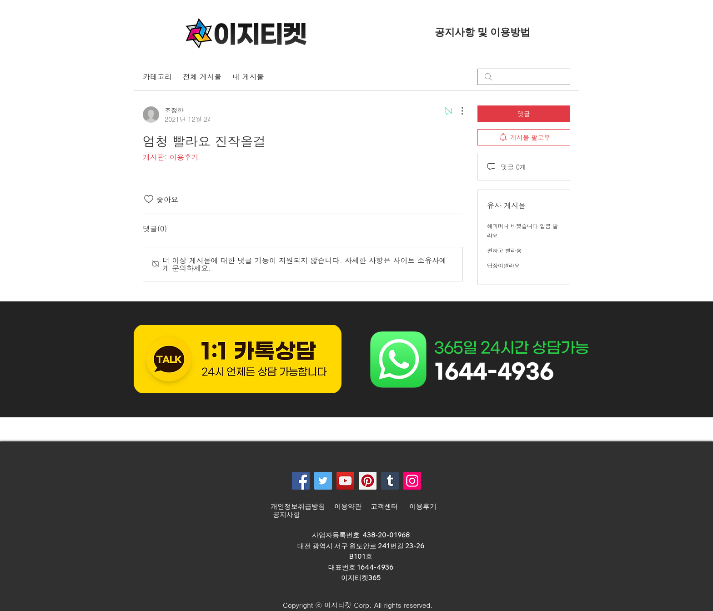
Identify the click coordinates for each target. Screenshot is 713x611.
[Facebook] (301, 481)
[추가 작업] (457, 110)
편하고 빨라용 (504, 250)
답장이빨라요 (503, 265)
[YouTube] (345, 481)
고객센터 (385, 506)
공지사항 (286, 515)
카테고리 (157, 76)
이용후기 (423, 506)
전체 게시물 (202, 76)
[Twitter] (323, 481)
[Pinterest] (368, 481)
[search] (523, 77)
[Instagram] (412, 481)
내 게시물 (248, 76)
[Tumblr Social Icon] (390, 481)
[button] (353, 605)
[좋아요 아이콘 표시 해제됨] (149, 199)
